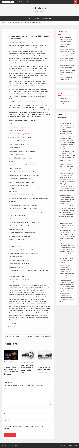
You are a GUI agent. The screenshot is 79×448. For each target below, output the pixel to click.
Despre (37, 18)
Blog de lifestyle (63, 98)
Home (29, 18)
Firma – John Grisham (13, 336)
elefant (14, 326)
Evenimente (32, 42)
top (17, 326)
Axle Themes (73, 445)
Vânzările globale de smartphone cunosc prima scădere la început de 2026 (66, 197)
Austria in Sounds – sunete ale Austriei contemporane (44, 369)
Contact (61, 104)
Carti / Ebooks (38, 8)
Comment (7, 389)
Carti (11, 326)
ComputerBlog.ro (64, 101)
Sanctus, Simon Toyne (16, 130)
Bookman (23, 42)
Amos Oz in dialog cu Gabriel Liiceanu (38, 336)
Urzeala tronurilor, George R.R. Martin (20, 134)
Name (6, 408)
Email (6, 414)
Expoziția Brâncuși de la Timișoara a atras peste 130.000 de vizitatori (66, 39)
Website (6, 420)
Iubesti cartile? (47, 18)
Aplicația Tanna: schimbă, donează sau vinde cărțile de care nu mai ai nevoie (67, 61)
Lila (60, 106)
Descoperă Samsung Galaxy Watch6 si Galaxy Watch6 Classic (67, 72)
